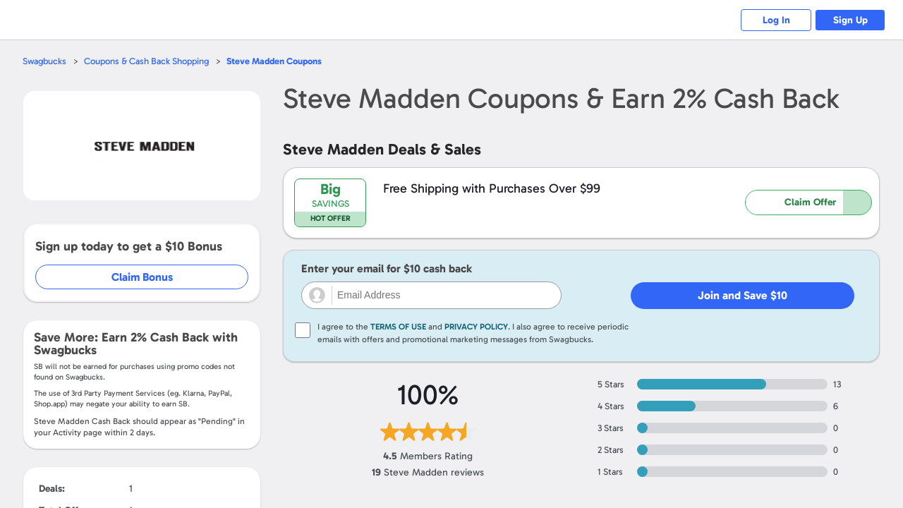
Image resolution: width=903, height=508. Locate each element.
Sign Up (850, 20)
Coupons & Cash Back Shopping (146, 61)
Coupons (274, 61)
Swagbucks (44, 61)
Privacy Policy (476, 327)
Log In (776, 20)
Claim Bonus (142, 277)
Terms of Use (398, 327)
